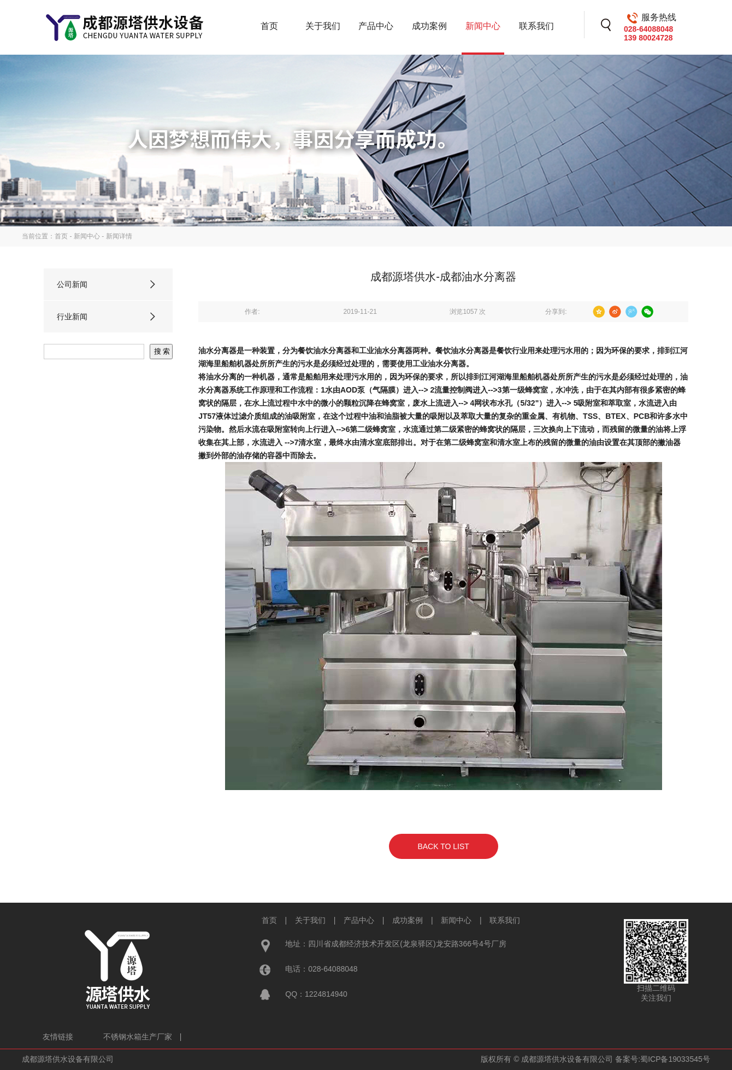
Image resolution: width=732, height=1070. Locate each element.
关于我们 (322, 26)
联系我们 (536, 26)
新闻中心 (482, 26)
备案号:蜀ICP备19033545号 (662, 1059)
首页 (269, 26)
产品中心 (375, 26)
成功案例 (429, 26)
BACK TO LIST (443, 846)
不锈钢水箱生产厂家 (137, 1036)
